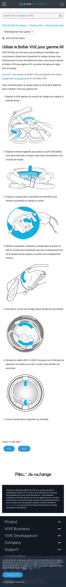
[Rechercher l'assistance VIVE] (60, 15)
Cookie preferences (13, 582)
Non (24, 448)
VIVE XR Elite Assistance (14, 25)
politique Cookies (31, 568)
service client (11, 505)
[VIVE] (33, 4)
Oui (9, 448)
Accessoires (20, 78)
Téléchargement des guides (17, 31)
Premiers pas (36, 25)
